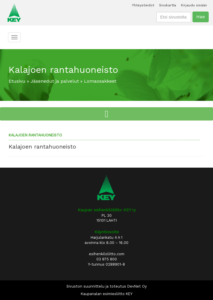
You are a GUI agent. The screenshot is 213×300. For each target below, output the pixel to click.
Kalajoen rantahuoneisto (35, 135)
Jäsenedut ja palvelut (55, 81)
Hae (200, 16)
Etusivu (17, 81)
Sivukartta (167, 5)
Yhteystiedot (143, 5)
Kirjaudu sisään (194, 5)
